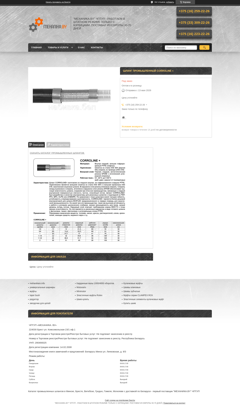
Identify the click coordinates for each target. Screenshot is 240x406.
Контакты (97, 47)
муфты (33, 291)
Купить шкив (129, 303)
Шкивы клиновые (131, 287)
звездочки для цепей (40, 303)
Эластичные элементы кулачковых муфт (143, 299)
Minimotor (81, 291)
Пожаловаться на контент (174, 403)
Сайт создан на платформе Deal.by (120, 400)
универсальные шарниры (42, 287)
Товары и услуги (58, 47)
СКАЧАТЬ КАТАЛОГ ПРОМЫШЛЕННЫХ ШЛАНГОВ (57, 153)
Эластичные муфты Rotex (89, 295)
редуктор (34, 299)
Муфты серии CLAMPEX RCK (138, 295)
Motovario (81, 287)
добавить (170, 2)
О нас (81, 47)
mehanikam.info (37, 283)
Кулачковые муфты (132, 283)
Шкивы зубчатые (131, 291)
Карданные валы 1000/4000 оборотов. (95, 283)
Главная (36, 47)
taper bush (35, 295)
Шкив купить (83, 299)
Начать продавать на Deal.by (58, 2)
